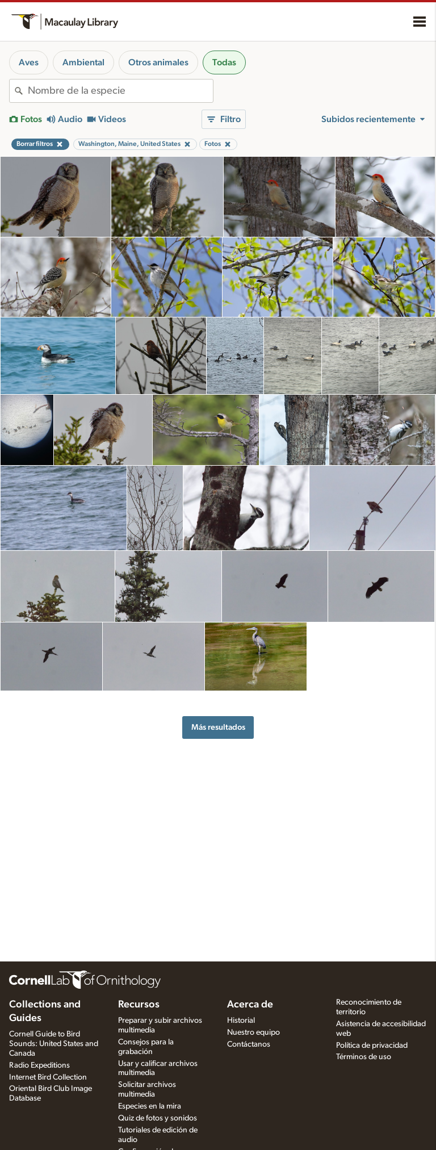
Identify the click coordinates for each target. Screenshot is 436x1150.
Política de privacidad (372, 1045)
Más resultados (218, 727)
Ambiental (83, 62)
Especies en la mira (149, 1106)
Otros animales (158, 62)
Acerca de (250, 1005)
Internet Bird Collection (48, 1077)
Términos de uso (363, 1057)
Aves (29, 62)
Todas (224, 62)
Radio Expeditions (39, 1065)
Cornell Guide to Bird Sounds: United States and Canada (53, 1043)
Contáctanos (248, 1044)
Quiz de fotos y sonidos (157, 1118)
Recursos (139, 1005)
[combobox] (120, 91)
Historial (241, 1020)
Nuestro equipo (253, 1032)
